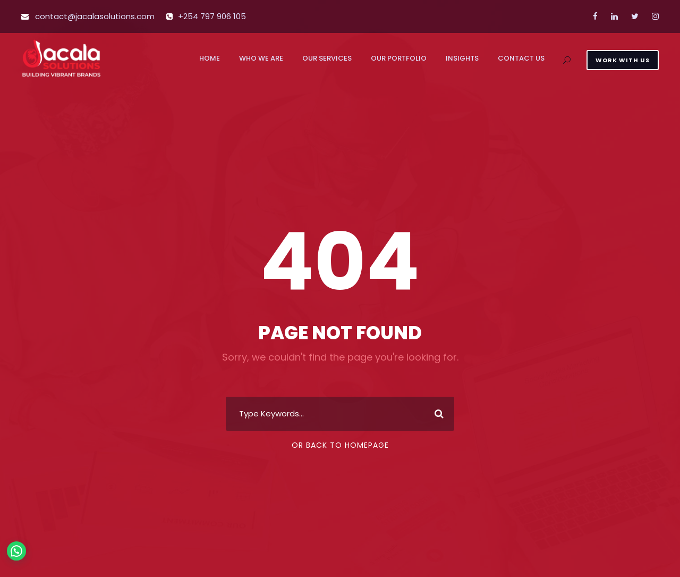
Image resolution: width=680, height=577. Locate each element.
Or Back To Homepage (340, 445)
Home (209, 58)
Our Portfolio (399, 58)
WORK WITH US (623, 60)
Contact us (521, 58)
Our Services (327, 58)
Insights (462, 58)
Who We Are (261, 58)
